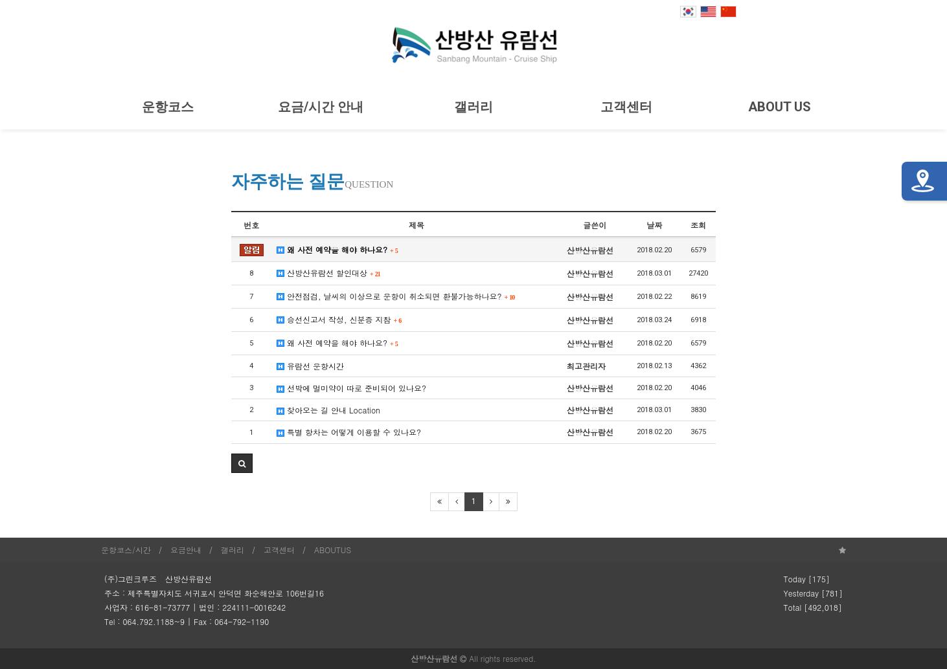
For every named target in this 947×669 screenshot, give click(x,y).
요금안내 (185, 549)
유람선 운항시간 (310, 365)
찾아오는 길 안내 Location (328, 409)
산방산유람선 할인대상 (329, 272)
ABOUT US (779, 107)
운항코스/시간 (126, 549)
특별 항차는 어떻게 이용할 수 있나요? (349, 431)
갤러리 (473, 107)
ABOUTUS (332, 549)
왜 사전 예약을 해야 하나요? (337, 249)
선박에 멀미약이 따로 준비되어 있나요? (351, 387)
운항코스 (168, 107)
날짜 (654, 224)
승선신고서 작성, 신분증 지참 (339, 319)
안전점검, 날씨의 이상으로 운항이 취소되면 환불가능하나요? (396, 296)
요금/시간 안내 (320, 107)
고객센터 (626, 107)
